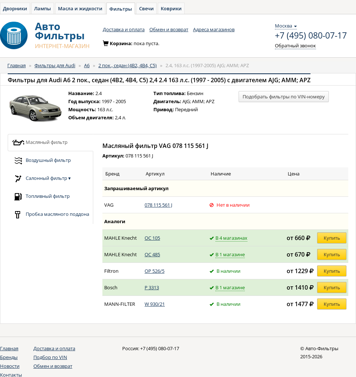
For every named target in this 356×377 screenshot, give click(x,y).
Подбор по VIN (50, 357)
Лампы (42, 8)
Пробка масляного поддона (50, 214)
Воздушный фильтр (41, 160)
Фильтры (120, 9)
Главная (16, 65)
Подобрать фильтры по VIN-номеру (284, 96)
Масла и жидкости (80, 8)
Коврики (171, 8)
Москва (286, 25)
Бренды (9, 357)
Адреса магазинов (214, 29)
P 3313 (152, 287)
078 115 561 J (158, 205)
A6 (87, 65)
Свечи (146, 8)
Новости (9, 366)
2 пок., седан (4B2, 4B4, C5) (127, 65)
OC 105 (152, 238)
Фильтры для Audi (54, 65)
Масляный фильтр (40, 142)
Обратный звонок (295, 45)
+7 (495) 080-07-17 (311, 36)
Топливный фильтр (41, 196)
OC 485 (152, 254)
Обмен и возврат (168, 29)
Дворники (15, 8)
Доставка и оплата (124, 29)
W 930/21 (155, 304)
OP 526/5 (154, 271)
